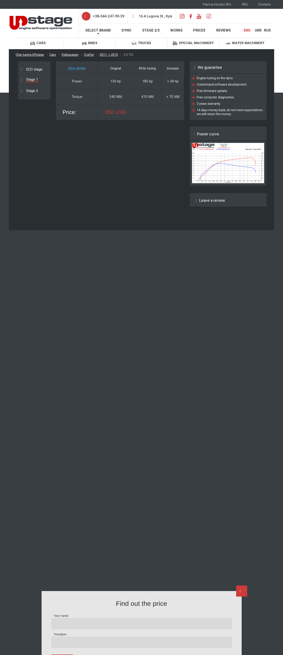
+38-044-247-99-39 (108, 16)
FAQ (245, 4)
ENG (247, 30)
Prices (199, 30)
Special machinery (193, 43)
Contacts (264, 4)
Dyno (126, 30)
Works (176, 30)
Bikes (90, 43)
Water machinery (245, 43)
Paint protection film (217, 4)
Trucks (141, 43)
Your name (61, 616)
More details (77, 68)
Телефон (60, 634)
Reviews (223, 30)
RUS (267, 30)
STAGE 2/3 (151, 30)
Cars (38, 43)
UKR (258, 30)
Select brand (98, 30)
